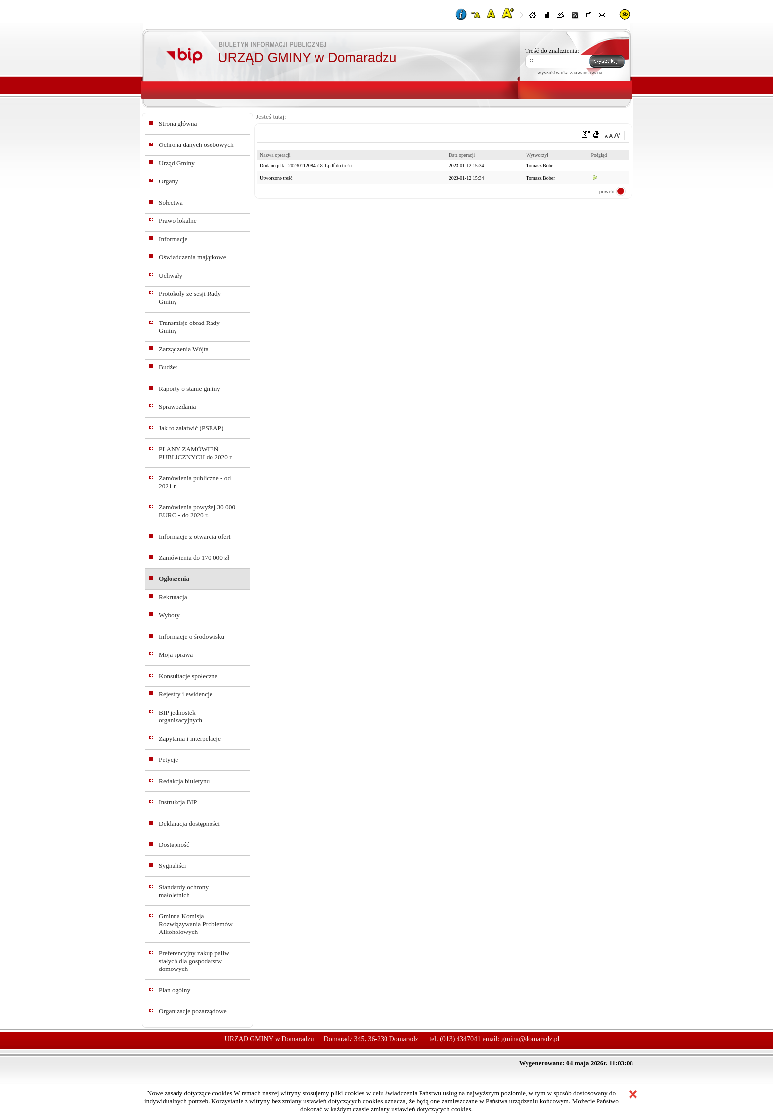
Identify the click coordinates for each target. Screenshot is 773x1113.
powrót (607, 191)
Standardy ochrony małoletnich (184, 890)
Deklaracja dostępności (189, 823)
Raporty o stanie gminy (189, 388)
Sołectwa (171, 202)
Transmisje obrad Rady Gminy (189, 326)
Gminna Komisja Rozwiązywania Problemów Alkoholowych (196, 923)
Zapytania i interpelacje (190, 738)
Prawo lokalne (178, 220)
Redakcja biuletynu (184, 781)
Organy (168, 181)
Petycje (168, 759)
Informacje (173, 239)
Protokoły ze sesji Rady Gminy (190, 297)
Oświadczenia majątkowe (192, 257)
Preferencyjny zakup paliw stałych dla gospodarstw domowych (194, 960)
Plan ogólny (174, 990)
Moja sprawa (176, 654)
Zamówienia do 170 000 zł (194, 557)
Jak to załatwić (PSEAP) (191, 427)
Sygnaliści (172, 865)
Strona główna (178, 123)
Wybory (169, 615)
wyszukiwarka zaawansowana (569, 72)
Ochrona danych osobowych (196, 144)
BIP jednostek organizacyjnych (180, 716)
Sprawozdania (177, 406)
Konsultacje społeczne (188, 676)
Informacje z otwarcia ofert (194, 536)
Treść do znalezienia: (552, 50)
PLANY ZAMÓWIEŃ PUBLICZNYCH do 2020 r (195, 453)
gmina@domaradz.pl (530, 1038)
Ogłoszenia (174, 578)
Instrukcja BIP (178, 802)
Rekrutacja (173, 597)
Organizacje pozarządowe (193, 1011)
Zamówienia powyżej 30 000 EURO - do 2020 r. (197, 511)
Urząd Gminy (177, 163)
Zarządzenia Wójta (184, 349)
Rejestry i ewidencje (185, 694)
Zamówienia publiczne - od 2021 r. (195, 482)
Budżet (168, 367)
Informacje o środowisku (191, 636)
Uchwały (170, 275)
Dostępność (174, 844)
